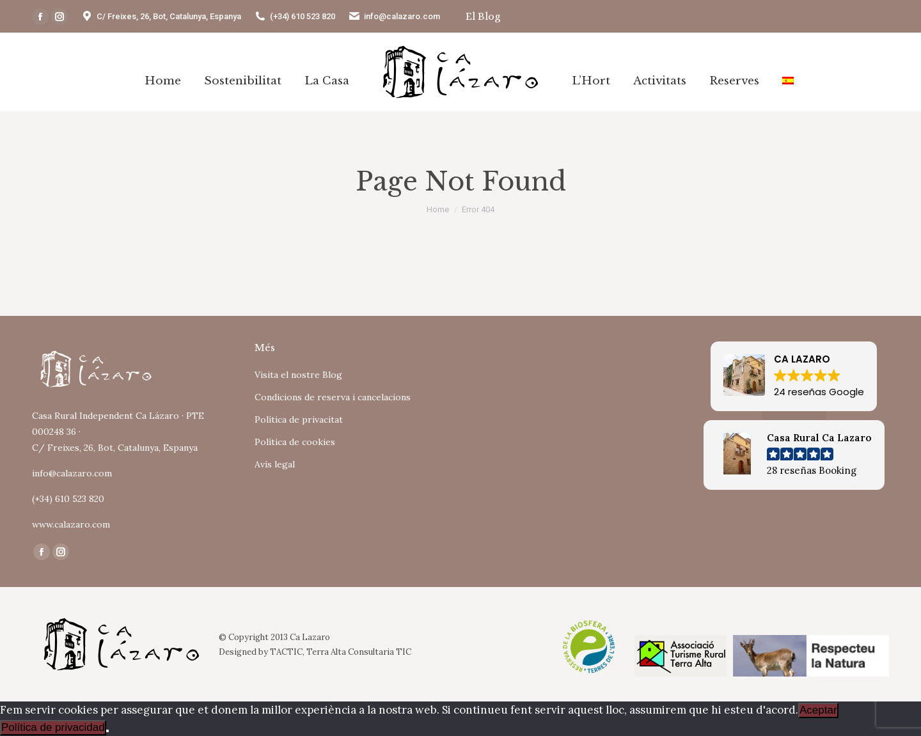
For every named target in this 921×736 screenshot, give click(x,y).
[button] (794, 376)
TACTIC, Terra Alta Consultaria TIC (340, 651)
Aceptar (818, 710)
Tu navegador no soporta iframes (571, 392)
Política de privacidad (53, 727)
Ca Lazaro (310, 637)
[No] (107, 731)
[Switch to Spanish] (788, 80)
